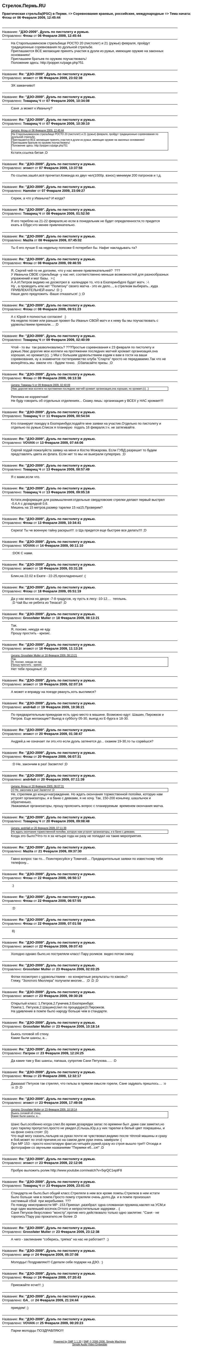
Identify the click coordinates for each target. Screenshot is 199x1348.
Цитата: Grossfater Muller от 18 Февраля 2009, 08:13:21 (44, 655)
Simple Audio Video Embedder (89, 1344)
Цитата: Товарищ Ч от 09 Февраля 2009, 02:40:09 (40, 385)
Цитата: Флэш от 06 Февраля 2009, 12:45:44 (37, 130)
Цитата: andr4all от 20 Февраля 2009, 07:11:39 (38, 828)
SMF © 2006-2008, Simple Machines (104, 1341)
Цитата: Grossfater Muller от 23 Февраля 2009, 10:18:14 (44, 1109)
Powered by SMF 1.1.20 (67, 1341)
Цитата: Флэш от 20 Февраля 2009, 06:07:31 (37, 786)
